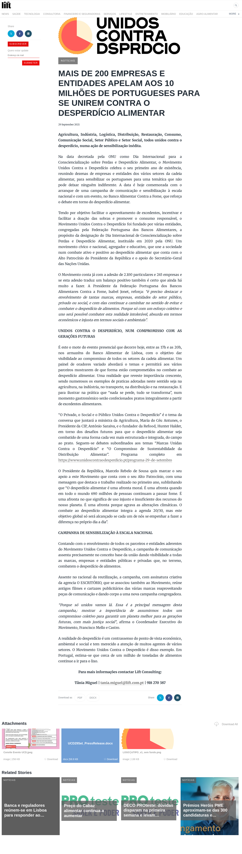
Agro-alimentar (207, 14)
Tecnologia (32, 14)
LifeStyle (125, 14)
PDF (80, 697)
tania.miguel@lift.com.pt (122, 683)
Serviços (110, 14)
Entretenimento (146, 14)
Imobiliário (168, 14)
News (5, 14)
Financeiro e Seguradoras (82, 14)
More (234, 13)
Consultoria (51, 14)
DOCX (93, 697)
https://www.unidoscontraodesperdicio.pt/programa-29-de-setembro (115, 460)
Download (51, 759)
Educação (186, 14)
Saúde (16, 14)
